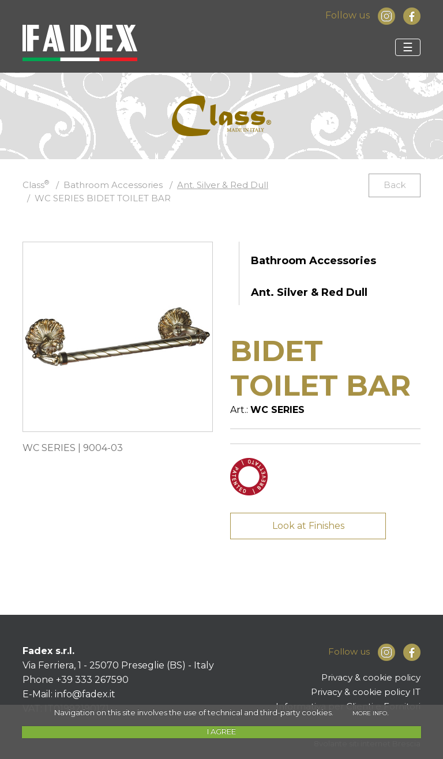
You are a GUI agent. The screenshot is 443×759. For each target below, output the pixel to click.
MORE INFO (369, 713)
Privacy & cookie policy (371, 677)
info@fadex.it (85, 694)
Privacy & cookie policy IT (366, 691)
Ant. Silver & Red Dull (222, 184)
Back (395, 184)
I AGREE (221, 731)
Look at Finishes (308, 525)
